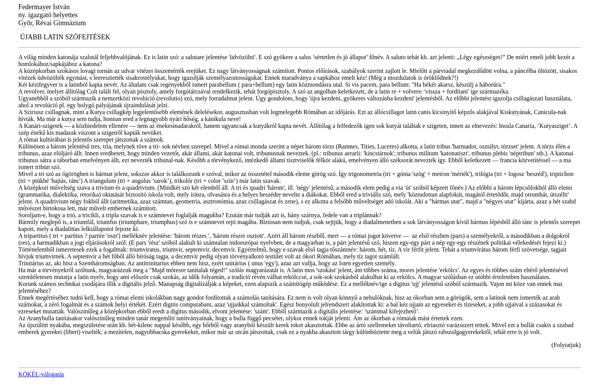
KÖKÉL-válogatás (41, 374)
